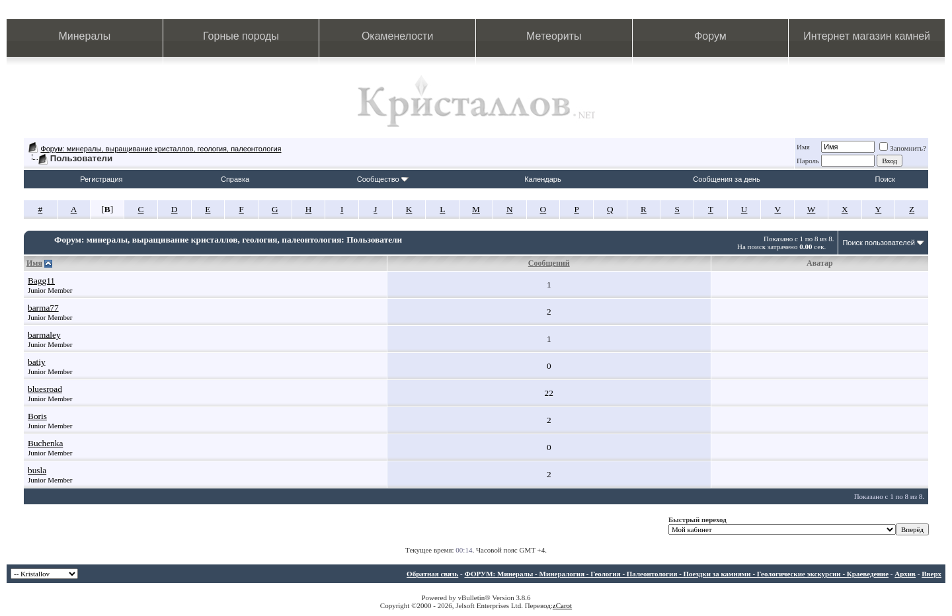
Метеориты (553, 36)
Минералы (85, 36)
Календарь (542, 179)
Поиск (884, 179)
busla (37, 470)
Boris (37, 416)
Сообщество (383, 179)
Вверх (931, 574)
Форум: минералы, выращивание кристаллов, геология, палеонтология (160, 149)
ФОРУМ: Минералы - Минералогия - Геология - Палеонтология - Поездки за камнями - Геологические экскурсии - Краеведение (676, 574)
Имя (803, 147)
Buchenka (45, 443)
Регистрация (101, 179)
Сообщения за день (726, 179)
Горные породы (241, 36)
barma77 (43, 308)
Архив (905, 574)
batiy (37, 362)
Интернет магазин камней (866, 36)
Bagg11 (41, 281)
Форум (710, 36)
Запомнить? (902, 148)
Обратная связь (432, 574)
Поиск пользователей (878, 243)
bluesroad (45, 389)
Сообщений (549, 263)
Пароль (808, 161)
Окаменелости (397, 36)
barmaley (44, 335)
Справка (235, 179)
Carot (564, 605)
